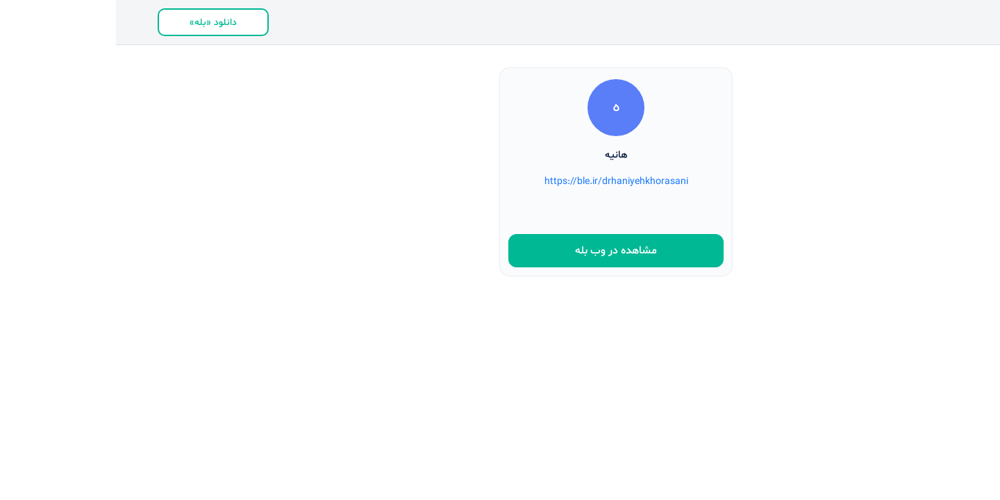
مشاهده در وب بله (500, 250)
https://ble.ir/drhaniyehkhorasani (500, 181)
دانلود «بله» (97, 22)
